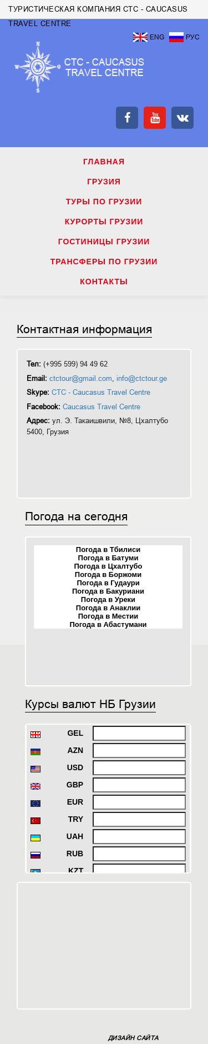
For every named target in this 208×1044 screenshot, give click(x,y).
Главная (104, 161)
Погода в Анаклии (108, 608)
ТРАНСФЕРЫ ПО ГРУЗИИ (104, 261)
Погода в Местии (108, 616)
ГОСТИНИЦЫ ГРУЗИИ (104, 241)
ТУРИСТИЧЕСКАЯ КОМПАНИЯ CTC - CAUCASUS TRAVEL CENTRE (79, 67)
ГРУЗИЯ (104, 181)
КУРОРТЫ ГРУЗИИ (104, 221)
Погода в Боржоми (108, 574)
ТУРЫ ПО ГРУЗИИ (104, 201)
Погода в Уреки (108, 599)
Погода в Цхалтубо (108, 566)
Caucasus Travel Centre (101, 407)
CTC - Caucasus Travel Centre (101, 392)
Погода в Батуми (108, 558)
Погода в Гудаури (108, 583)
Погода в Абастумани (108, 624)
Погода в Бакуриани (108, 591)
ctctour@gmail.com (80, 378)
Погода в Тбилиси (108, 549)
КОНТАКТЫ (104, 281)
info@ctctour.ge (141, 378)
